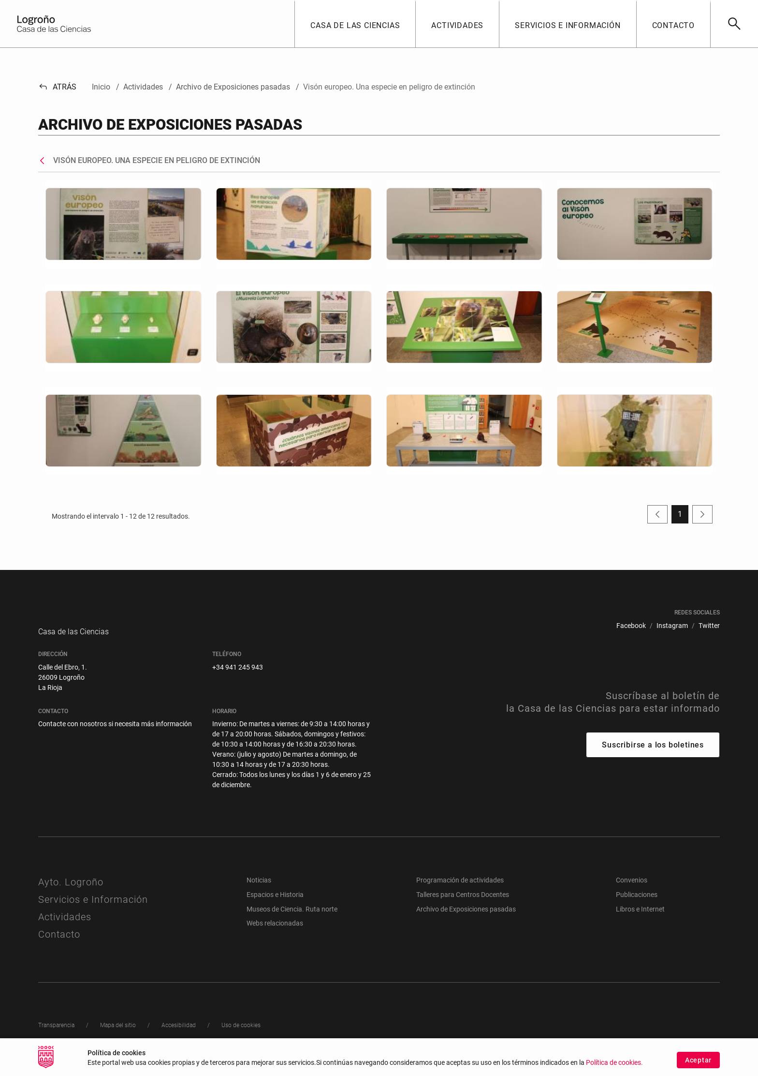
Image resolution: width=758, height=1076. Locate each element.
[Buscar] (734, 23)
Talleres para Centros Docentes (462, 904)
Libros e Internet (640, 919)
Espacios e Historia (275, 904)
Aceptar (698, 1060)
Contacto (59, 944)
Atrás (57, 86)
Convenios (631, 890)
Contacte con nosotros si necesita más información (115, 733)
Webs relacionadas (275, 933)
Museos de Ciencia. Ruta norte (292, 919)
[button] (354, 23)
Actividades (64, 926)
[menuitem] (631, 626)
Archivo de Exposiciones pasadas (466, 919)
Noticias (259, 890)
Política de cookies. (614, 1063)
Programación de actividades (460, 890)
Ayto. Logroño (70, 891)
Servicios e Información (93, 909)
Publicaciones (636, 904)
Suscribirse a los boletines (653, 754)
